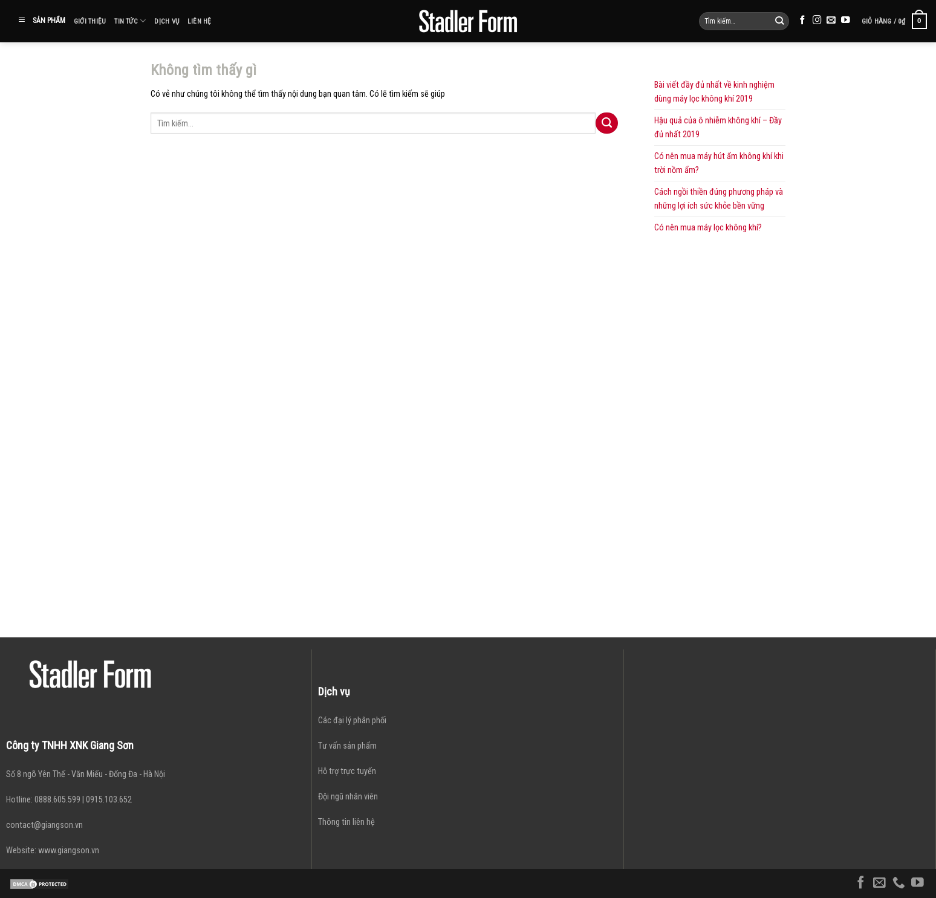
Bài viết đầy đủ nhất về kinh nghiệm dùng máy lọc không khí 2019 (714, 92)
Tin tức (130, 21)
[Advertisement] (720, 419)
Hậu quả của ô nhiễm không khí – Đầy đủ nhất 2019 (718, 128)
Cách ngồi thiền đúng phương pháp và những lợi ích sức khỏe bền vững (718, 199)
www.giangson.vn (68, 850)
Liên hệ (199, 21)
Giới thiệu (90, 21)
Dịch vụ (166, 21)
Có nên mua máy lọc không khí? (708, 228)
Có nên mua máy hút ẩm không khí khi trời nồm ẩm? (719, 163)
